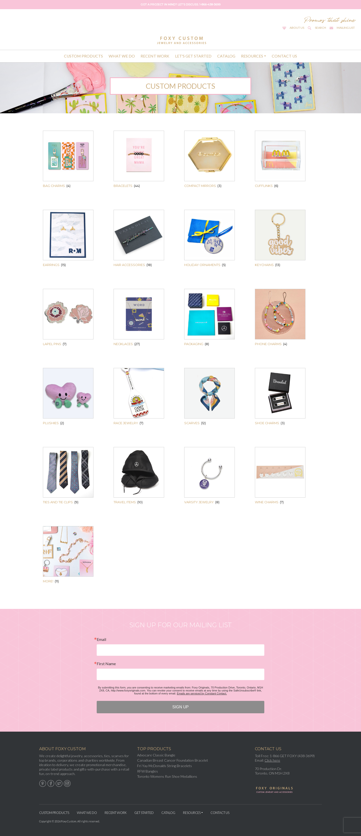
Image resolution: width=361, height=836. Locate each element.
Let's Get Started (193, 56)
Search (320, 28)
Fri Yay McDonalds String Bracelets (164, 766)
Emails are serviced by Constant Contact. (202, 693)
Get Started (144, 813)
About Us (297, 28)
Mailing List (346, 28)
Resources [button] (252, 56)
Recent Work (155, 56)
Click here (272, 760)
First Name (106, 664)
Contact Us (284, 56)
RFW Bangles (147, 771)
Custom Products (83, 56)
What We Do (122, 56)
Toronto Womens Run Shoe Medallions (167, 776)
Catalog (226, 56)
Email (101, 639)
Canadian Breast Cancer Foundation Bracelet (172, 760)
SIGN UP (180, 707)
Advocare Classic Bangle (156, 755)
